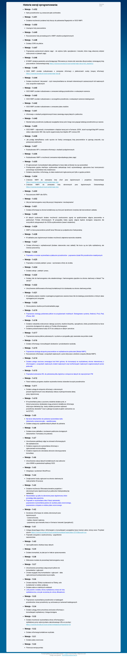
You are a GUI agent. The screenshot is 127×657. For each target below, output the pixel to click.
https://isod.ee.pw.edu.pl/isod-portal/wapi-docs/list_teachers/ (71, 64)
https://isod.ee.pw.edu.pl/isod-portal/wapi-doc (42, 182)
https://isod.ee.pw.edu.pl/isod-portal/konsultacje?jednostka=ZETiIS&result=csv (59, 532)
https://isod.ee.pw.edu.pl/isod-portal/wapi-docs (43, 74)
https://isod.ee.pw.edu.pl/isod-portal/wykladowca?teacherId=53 (48, 625)
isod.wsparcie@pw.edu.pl (69, 655)
